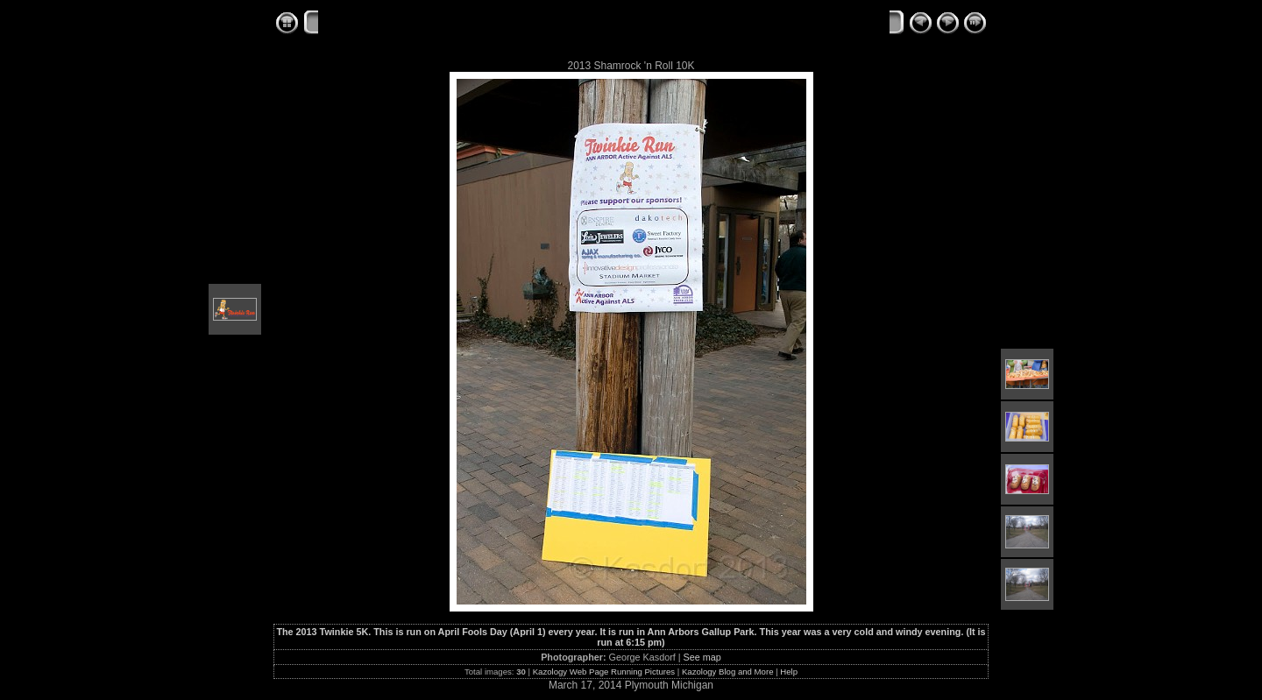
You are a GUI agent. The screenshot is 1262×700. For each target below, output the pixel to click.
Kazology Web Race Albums (402, 24)
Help (789, 671)
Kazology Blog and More (728, 671)
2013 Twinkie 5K (549, 24)
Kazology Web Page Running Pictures (604, 671)
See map (702, 657)
